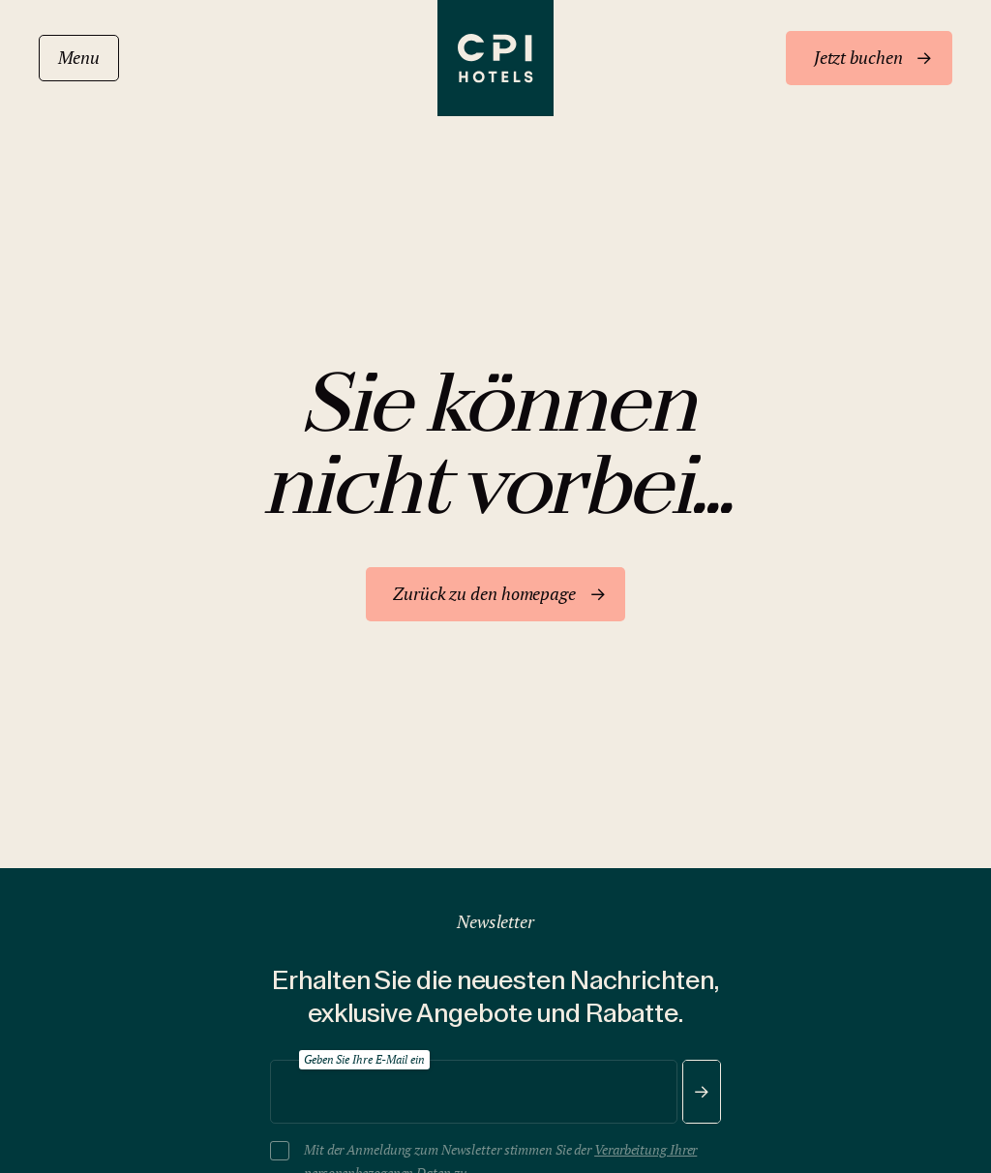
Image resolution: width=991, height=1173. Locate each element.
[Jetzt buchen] (869, 58)
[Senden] (701, 1092)
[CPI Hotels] (495, 58)
